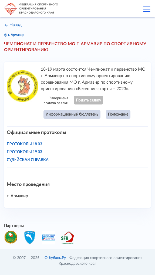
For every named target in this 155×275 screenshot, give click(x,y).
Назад (13, 25)
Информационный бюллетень (72, 114)
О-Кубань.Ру (55, 258)
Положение (118, 114)
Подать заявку (88, 100)
